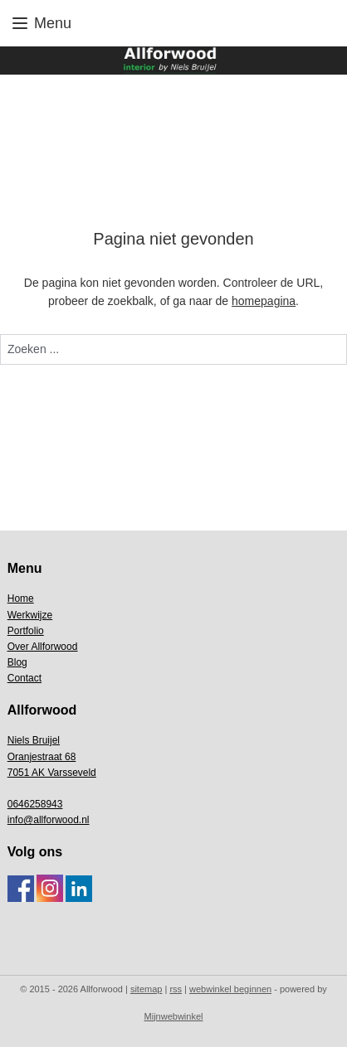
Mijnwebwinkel (173, 1016)
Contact (24, 678)
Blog (17, 662)
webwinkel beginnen (230, 989)
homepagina (264, 301)
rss (175, 989)
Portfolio (25, 631)
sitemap (146, 989)
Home (20, 598)
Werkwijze (29, 615)
